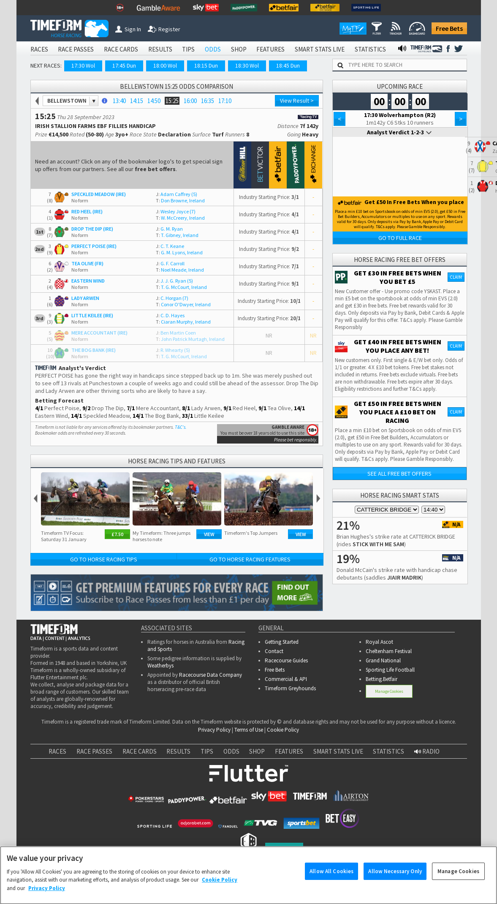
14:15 (136, 101)
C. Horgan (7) (172, 298)
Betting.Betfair (381, 679)
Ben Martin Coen (176, 332)
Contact (274, 651)
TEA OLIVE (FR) (87, 263)
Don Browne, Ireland (180, 200)
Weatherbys (160, 665)
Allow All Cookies (331, 877)
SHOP (239, 49)
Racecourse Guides (286, 660)
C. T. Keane (170, 246)
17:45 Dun (124, 65)
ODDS (213, 49)
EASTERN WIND (88, 281)
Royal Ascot (379, 641)
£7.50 (117, 534)
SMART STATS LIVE (320, 49)
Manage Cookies (389, 691)
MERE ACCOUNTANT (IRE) (99, 332)
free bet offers (155, 169)
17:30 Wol (83, 65)
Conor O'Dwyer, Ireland (183, 304)
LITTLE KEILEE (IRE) (92, 315)
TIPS (188, 49)
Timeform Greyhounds (290, 688)
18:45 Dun (288, 65)
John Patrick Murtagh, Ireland (190, 339)
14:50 (153, 101)
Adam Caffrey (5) (176, 194)
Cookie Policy (283, 729)
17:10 (224, 101)
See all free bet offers (399, 473)
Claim (456, 277)
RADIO (427, 751)
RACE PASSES (76, 49)
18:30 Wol (247, 65)
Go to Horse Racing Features (250, 559)
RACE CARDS (121, 49)
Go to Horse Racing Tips (103, 559)
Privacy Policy (214, 729)
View (209, 534)
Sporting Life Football (390, 669)
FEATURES (270, 49)
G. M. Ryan (169, 229)
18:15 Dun (206, 65)
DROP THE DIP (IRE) (92, 229)
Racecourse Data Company (210, 674)
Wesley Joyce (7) (176, 211)
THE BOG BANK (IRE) (93, 350)
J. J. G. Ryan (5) (174, 281)
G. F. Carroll (170, 263)
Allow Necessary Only (395, 877)
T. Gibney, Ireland (177, 235)
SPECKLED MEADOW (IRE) (98, 194)
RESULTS (160, 49)
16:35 (207, 101)
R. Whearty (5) (173, 350)
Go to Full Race (400, 238)
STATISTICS (370, 49)
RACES (39, 49)
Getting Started (282, 641)
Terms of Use (248, 729)
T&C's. (181, 427)
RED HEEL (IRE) (87, 211)
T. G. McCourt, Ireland (181, 287)
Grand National (383, 660)
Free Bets (449, 28)
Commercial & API (286, 679)
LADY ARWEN (85, 298)
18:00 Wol (165, 65)
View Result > (297, 100)
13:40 (119, 101)
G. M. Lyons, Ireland (179, 252)
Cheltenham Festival (389, 651)
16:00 (190, 101)
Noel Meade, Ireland (180, 270)
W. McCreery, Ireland (180, 218)
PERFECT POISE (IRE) (94, 246)
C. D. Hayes (170, 315)
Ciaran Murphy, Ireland (183, 322)
